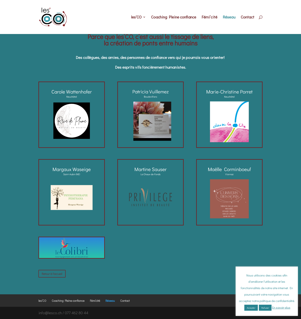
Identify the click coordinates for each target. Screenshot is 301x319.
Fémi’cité (209, 17)
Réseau (229, 17)
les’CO (136, 17)
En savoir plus (281, 307)
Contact (247, 17)
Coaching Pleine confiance (173, 17)
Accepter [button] (251, 307)
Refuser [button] (265, 307)
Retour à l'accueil (52, 274)
